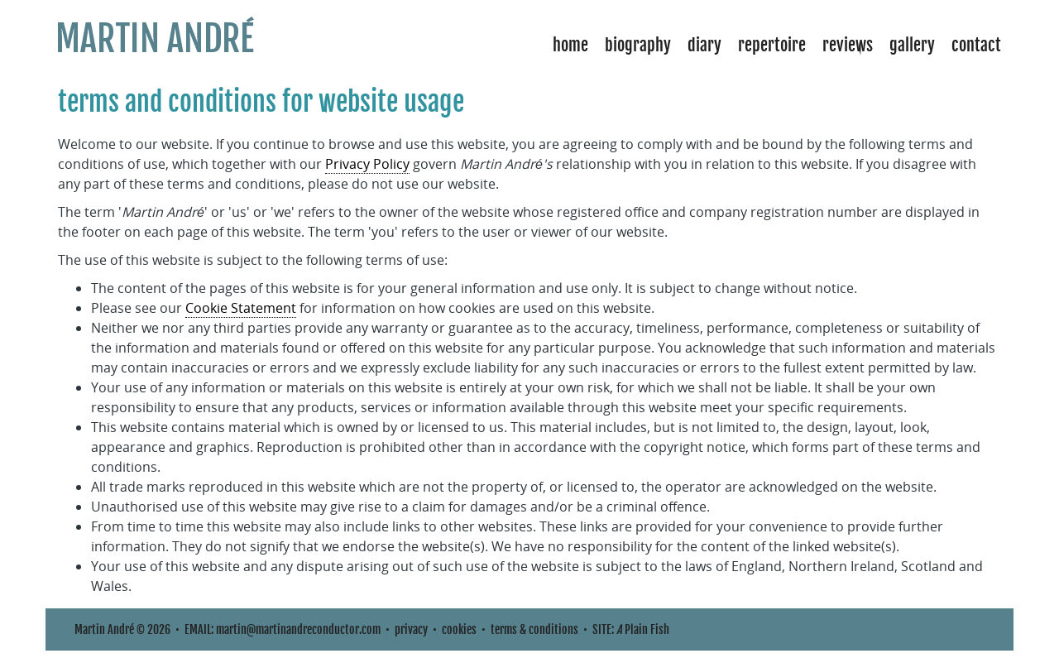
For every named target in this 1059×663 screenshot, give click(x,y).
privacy (411, 629)
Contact (976, 45)
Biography (638, 45)
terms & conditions (534, 629)
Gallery (912, 45)
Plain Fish (642, 629)
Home (570, 45)
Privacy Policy (367, 164)
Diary (704, 45)
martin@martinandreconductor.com (298, 629)
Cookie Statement (240, 308)
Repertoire (772, 45)
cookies (459, 629)
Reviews (847, 45)
